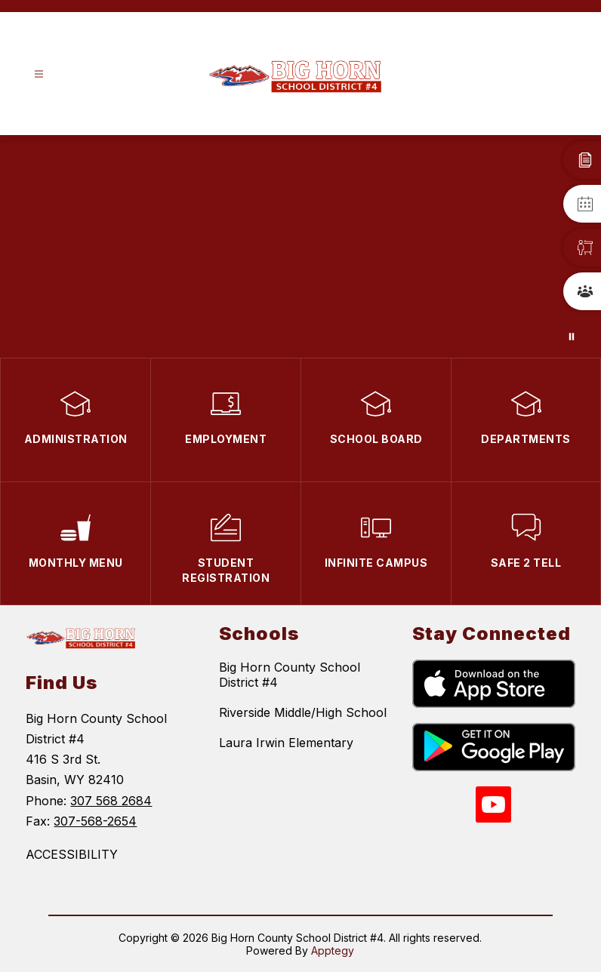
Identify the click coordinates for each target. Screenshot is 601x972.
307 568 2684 (111, 800)
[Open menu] (39, 74)
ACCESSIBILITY (72, 854)
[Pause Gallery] (571, 337)
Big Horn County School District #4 (289, 675)
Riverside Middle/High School (303, 712)
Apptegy (332, 950)
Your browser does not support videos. (300, 246)
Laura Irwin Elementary (286, 742)
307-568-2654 (95, 821)
